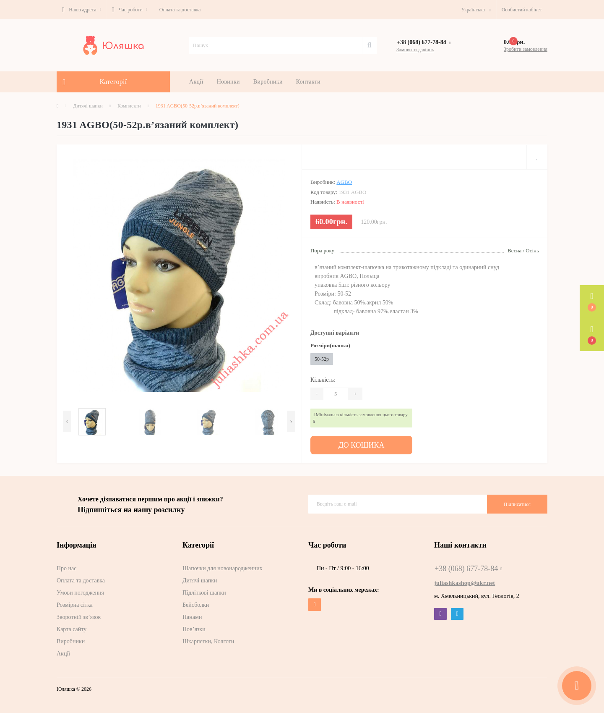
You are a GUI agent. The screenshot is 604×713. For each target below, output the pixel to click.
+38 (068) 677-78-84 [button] (468, 566)
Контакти (308, 82)
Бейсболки (195, 603)
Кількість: (323, 380)
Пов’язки (194, 627)
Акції (196, 82)
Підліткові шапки (204, 590)
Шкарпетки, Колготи (208, 639)
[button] (82, 9)
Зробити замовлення (525, 49)
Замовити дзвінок (415, 49)
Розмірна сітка (75, 603)
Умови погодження (80, 590)
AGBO (344, 182)
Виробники (268, 82)
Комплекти (129, 106)
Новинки (228, 82)
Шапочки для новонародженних (222, 566)
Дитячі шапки (88, 106)
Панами (192, 615)
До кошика (362, 444)
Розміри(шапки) (330, 345)
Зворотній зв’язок (79, 615)
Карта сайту (71, 627)
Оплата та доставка (180, 10)
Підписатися (517, 502)
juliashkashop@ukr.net (464, 581)
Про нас (67, 566)
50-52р (322, 359)
